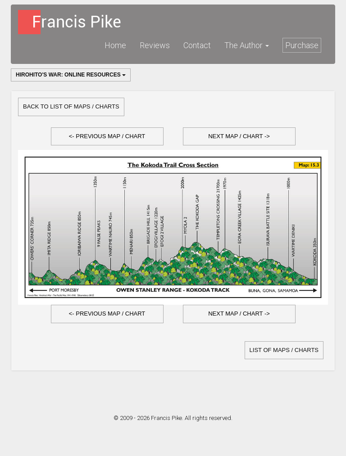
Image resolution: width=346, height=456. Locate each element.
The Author (246, 45)
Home (115, 45)
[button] (107, 136)
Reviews (155, 45)
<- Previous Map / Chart (107, 136)
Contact (197, 45)
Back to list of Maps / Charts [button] (71, 106)
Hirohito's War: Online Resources (71, 75)
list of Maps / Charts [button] (284, 350)
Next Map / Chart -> (239, 136)
